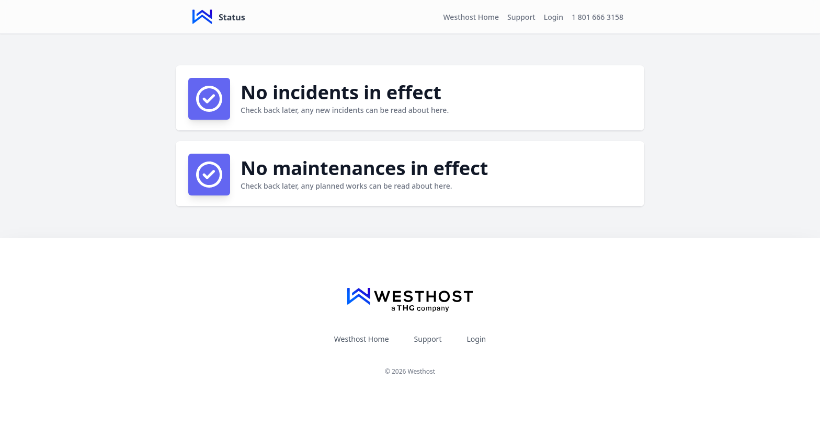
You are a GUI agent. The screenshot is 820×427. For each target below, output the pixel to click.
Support (521, 17)
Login (553, 17)
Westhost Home (471, 17)
